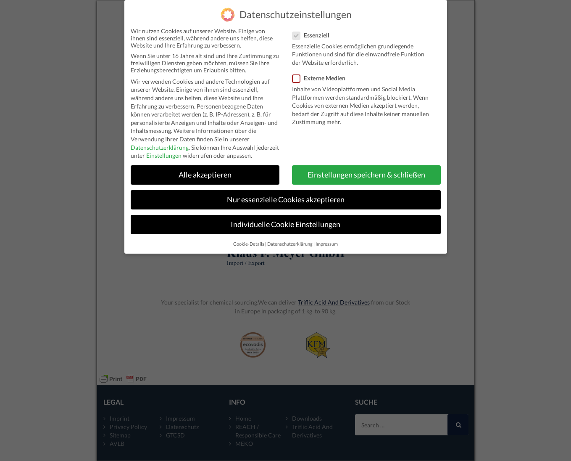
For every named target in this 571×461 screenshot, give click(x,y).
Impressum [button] (327, 240)
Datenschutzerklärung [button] (290, 240)
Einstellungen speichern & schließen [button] (366, 171)
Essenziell (313, 31)
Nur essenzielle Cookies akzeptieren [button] (286, 196)
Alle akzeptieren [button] (205, 171)
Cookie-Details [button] (248, 240)
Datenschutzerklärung (160, 144)
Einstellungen (164, 152)
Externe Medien (321, 74)
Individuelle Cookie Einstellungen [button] (285, 221)
